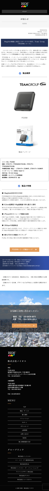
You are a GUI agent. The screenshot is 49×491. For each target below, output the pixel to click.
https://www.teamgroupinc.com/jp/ (29, 265)
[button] (24, 249)
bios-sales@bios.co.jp (21, 263)
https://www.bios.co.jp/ (24, 260)
